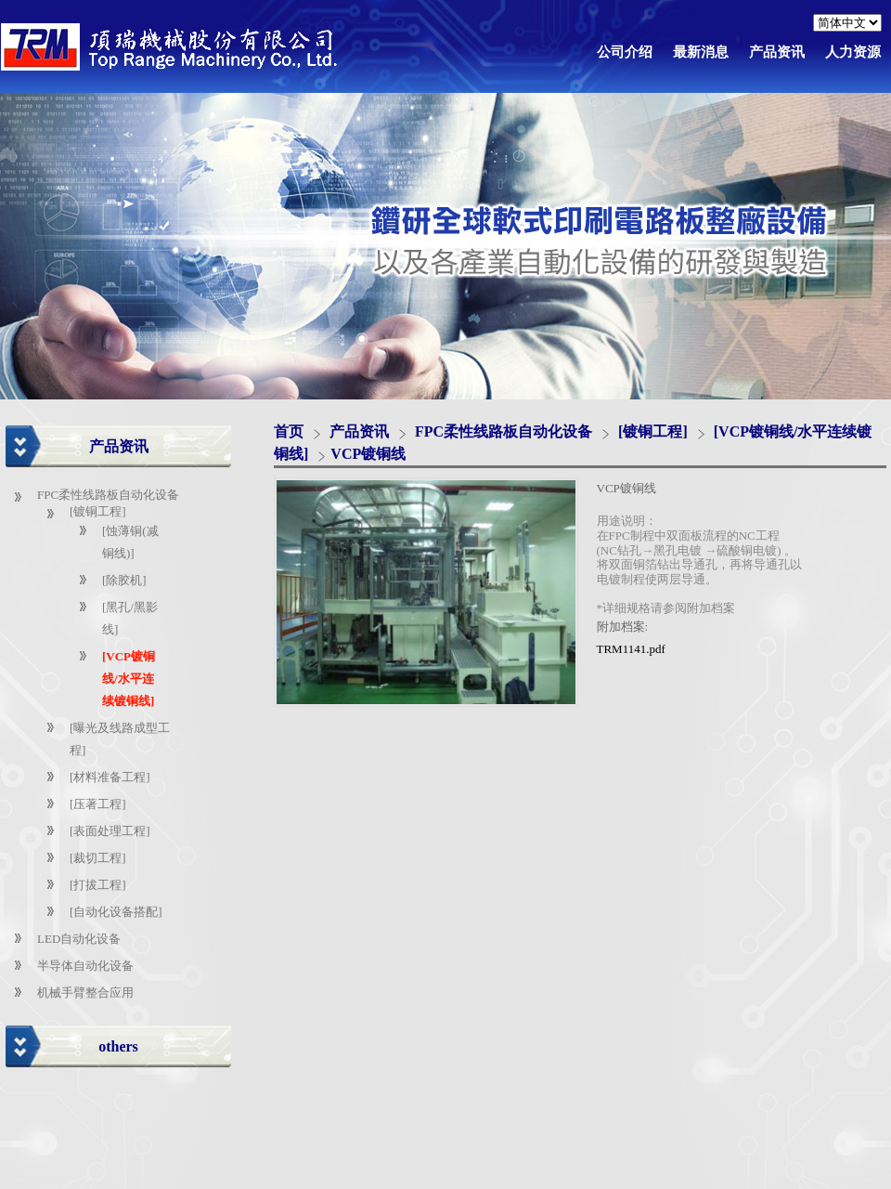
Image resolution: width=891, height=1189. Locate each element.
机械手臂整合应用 (85, 993)
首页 (288, 431)
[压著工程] (98, 804)
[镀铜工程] (98, 511)
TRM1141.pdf (631, 649)
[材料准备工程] (110, 777)
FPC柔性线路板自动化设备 (108, 495)
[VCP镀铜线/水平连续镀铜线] (128, 678)
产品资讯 (361, 431)
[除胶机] (124, 580)
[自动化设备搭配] (116, 912)
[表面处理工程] (110, 831)
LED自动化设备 (79, 939)
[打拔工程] (98, 885)
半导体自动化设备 (85, 966)
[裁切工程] (98, 858)
